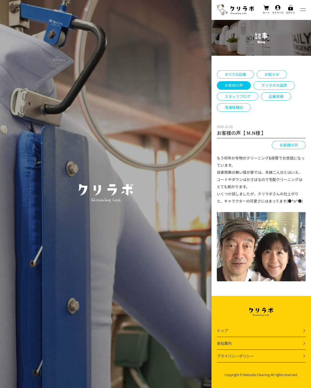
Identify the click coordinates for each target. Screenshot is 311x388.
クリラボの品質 (274, 85)
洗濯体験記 (233, 107)
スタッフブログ (237, 96)
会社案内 (224, 343)
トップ (222, 330)
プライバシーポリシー (235, 356)
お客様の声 (233, 85)
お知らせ (271, 74)
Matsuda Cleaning (256, 374)
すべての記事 (235, 74)
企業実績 (276, 96)
